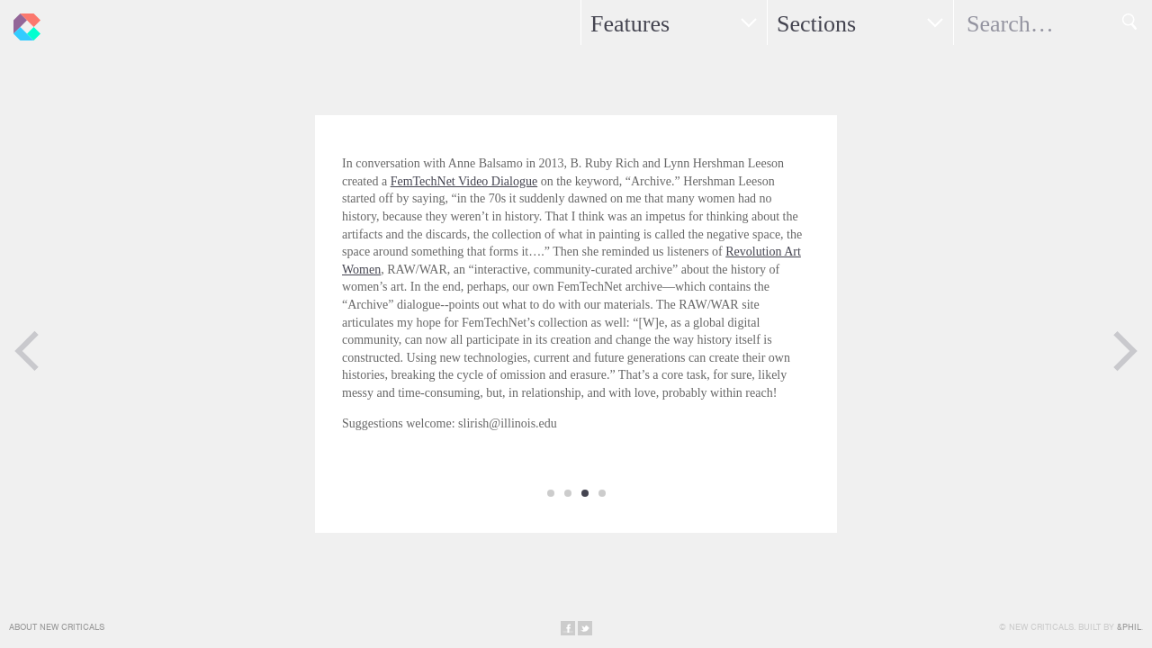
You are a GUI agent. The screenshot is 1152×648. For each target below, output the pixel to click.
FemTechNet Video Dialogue (464, 181)
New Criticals (22, 22)
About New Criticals (56, 627)
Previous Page (27, 351)
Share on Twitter (585, 628)
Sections (816, 24)
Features (630, 24)
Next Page (1125, 351)
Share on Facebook (568, 628)
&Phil (1129, 627)
